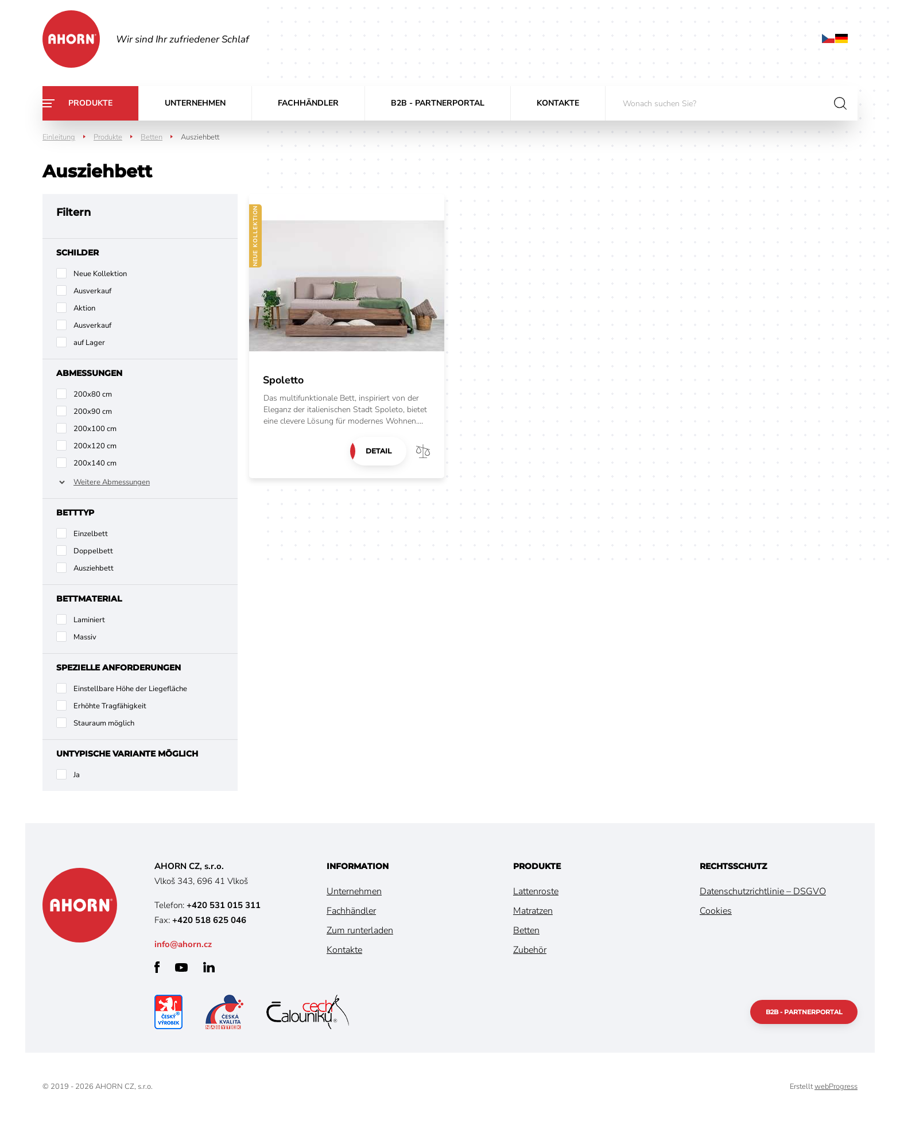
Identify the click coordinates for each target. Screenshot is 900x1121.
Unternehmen (195, 103)
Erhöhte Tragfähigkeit (109, 706)
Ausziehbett (93, 568)
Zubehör (529, 950)
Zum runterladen (360, 930)
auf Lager (89, 343)
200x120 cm (95, 446)
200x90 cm (92, 411)
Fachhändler (308, 103)
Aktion (84, 308)
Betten (151, 137)
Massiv (84, 637)
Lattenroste (535, 891)
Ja (76, 775)
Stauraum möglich (103, 723)
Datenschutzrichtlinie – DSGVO (763, 891)
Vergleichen (423, 451)
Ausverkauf (92, 291)
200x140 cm (95, 463)
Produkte (90, 103)
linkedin (209, 967)
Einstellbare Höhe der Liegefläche (130, 689)
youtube (181, 967)
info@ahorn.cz (183, 944)
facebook (157, 967)
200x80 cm (92, 394)
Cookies (716, 911)
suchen (840, 103)
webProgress (836, 1086)
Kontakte (558, 103)
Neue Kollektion (100, 274)
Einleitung (58, 137)
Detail (378, 451)
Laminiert (89, 620)
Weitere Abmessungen (111, 482)
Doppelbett (93, 551)
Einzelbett (90, 534)
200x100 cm (95, 429)
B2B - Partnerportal (437, 103)
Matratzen (533, 911)
